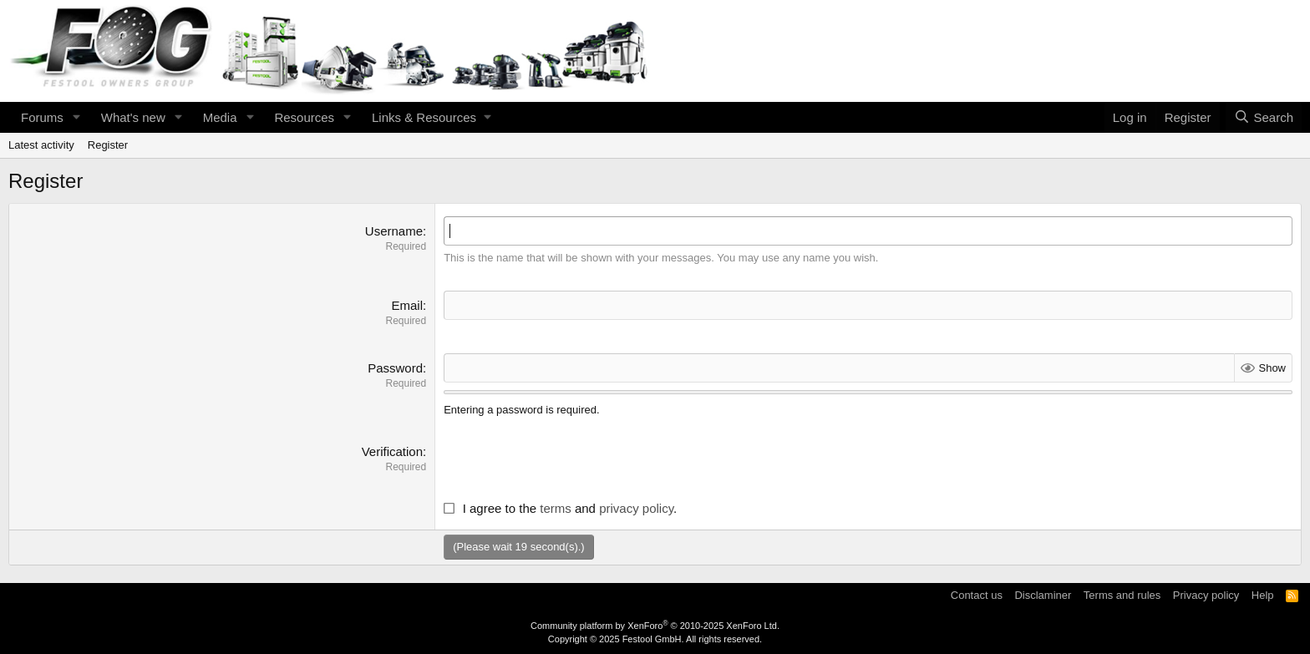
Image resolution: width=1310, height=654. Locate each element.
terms (555, 508)
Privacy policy (1206, 595)
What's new (133, 117)
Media (220, 117)
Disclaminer (1042, 595)
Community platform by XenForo (655, 626)
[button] (77, 117)
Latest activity (41, 145)
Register (108, 145)
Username (394, 231)
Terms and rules (1122, 595)
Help (1263, 595)
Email (407, 305)
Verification (392, 451)
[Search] (1264, 117)
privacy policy (636, 508)
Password (395, 368)
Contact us (977, 595)
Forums (42, 117)
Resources (304, 117)
